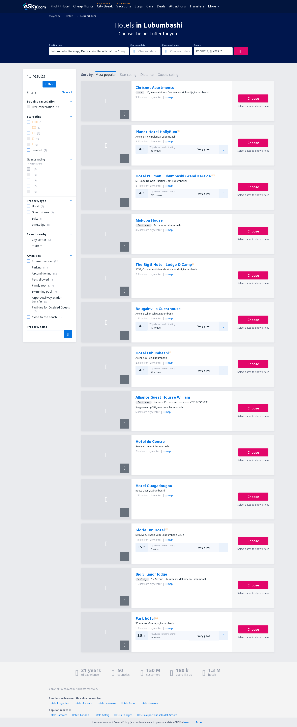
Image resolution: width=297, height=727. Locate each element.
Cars (149, 6)
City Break (105, 6)
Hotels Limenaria (106, 703)
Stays (139, 6)
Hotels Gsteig (102, 715)
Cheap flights (83, 6)
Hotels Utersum (83, 703)
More (212, 6)
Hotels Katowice (58, 715)
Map (49, 84)
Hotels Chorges (123, 715)
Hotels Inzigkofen (59, 703)
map (169, 97)
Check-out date (170, 45)
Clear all (66, 92)
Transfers (196, 6)
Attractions (177, 6)
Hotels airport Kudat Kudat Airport (157, 715)
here (186, 722)
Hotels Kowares (149, 703)
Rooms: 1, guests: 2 (209, 51)
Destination (55, 45)
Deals (161, 6)
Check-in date (138, 45)
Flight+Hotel (60, 6)
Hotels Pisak (128, 703)
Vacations (123, 6)
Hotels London (80, 715)
